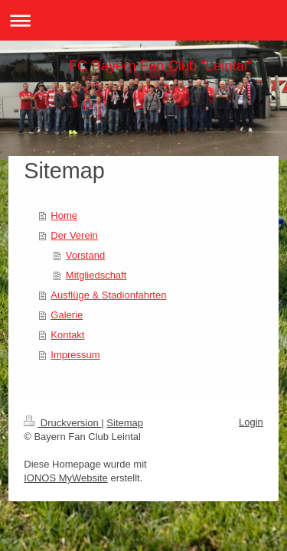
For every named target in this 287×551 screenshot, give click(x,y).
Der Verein (74, 235)
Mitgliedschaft (96, 275)
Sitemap (124, 423)
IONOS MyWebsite (66, 478)
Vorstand (85, 255)
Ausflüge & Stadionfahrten (108, 295)
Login (251, 422)
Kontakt (67, 335)
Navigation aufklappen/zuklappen (143, 20)
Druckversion (62, 423)
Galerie (67, 315)
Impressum (75, 354)
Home (64, 215)
